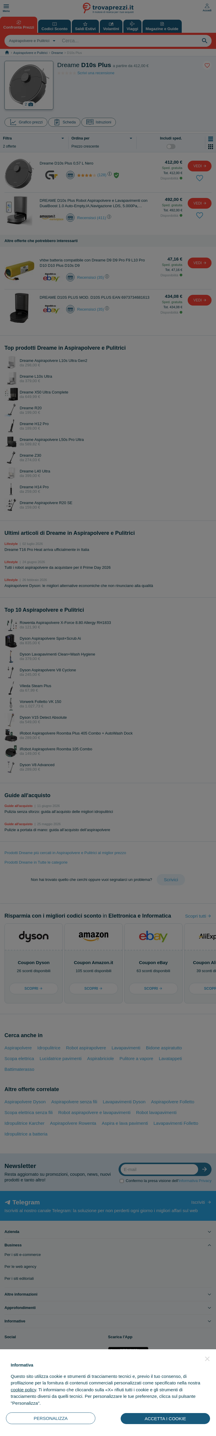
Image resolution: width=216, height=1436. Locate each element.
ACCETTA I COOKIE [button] (165, 1418)
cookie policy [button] (23, 1389)
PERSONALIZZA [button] (51, 1418)
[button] (207, 1358)
